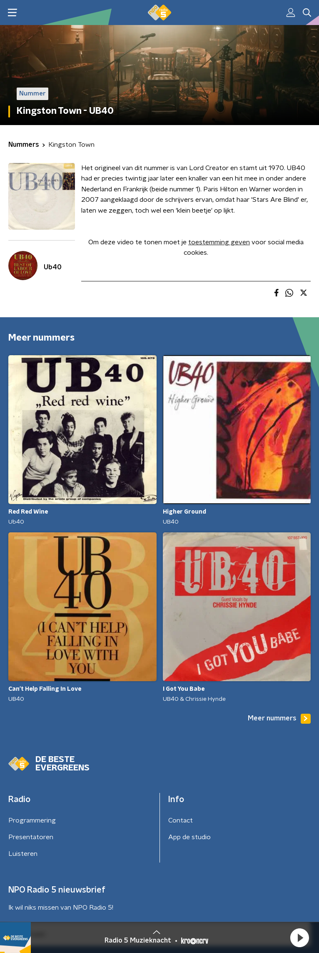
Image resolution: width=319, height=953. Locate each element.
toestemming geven (219, 242)
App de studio (189, 837)
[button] (299, 937)
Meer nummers (279, 719)
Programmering (32, 820)
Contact (180, 820)
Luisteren (22, 853)
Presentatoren (30, 837)
